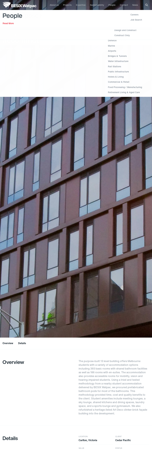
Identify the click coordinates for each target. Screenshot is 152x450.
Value (81, 448)
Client (118, 436)
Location (83, 436)
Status (118, 448)
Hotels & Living (12, 22)
